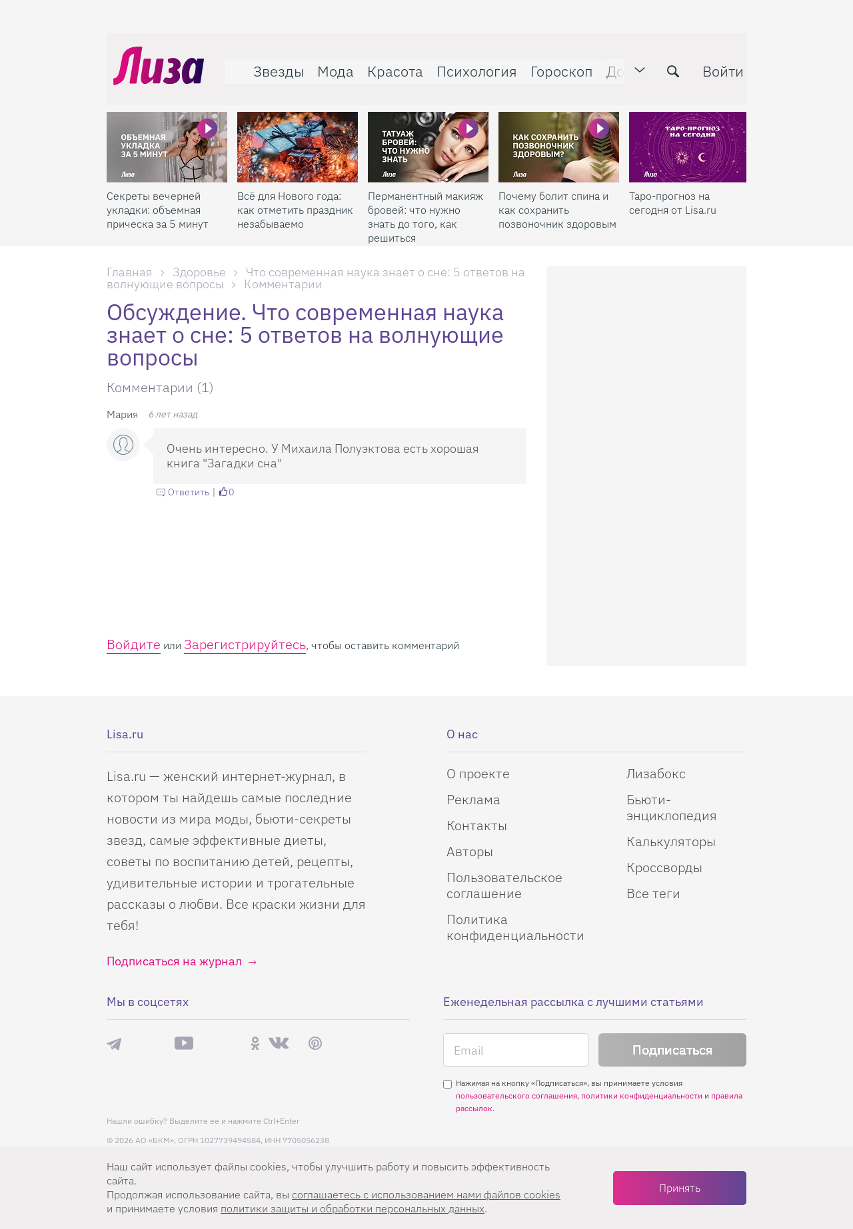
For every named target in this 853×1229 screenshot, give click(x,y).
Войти (716, 64)
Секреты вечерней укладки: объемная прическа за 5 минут (158, 196)
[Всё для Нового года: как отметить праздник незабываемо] (297, 134)
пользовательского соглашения (516, 1096)
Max (148, 1044)
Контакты (476, 825)
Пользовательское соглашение (504, 885)
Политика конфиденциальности (515, 927)
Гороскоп (555, 64)
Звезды (272, 64)
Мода (329, 64)
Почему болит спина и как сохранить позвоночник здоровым (557, 196)
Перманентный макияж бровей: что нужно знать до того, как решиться (425, 203)
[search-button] (666, 64)
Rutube (221, 1043)
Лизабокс (656, 773)
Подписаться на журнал (174, 961)
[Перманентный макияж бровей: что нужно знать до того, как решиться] (428, 134)
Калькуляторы (671, 841)
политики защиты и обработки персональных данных (352, 1208)
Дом (614, 64)
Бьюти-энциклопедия (671, 807)
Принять (679, 1187)
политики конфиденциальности (641, 1096)
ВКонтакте (279, 1043)
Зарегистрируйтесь (245, 644)
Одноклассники (255, 1043)
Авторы (469, 851)
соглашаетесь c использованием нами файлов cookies (426, 1194)
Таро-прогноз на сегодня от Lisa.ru (672, 189)
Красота (389, 64)
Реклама (473, 799)
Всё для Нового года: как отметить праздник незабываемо (295, 196)
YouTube (184, 1043)
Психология (470, 64)
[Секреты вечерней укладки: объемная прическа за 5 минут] (167, 134)
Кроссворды (664, 867)
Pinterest (315, 1044)
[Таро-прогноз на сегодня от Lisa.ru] (689, 134)
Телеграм (114, 1043)
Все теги (653, 893)
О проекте (478, 773)
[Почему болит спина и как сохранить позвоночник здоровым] (558, 134)
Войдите (134, 644)
